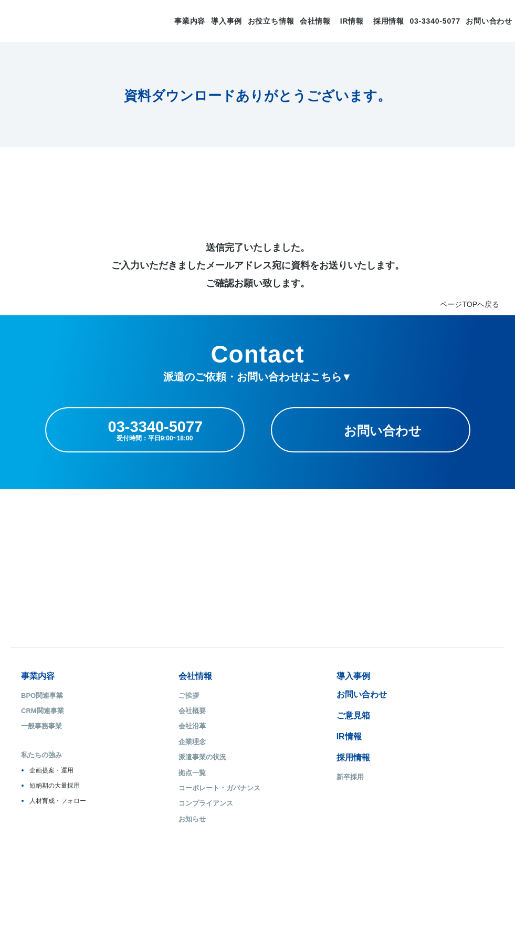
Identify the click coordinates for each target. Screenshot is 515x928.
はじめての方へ (400, 695)
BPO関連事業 (42, 695)
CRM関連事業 (42, 711)
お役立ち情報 (271, 21)
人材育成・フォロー (57, 801)
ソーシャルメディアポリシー (293, 873)
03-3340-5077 (434, 21)
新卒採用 (271, 777)
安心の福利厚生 (400, 726)
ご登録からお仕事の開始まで (420, 711)
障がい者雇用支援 (403, 757)
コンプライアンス (166, 803)
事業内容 (189, 21)
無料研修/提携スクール (411, 742)
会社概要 (152, 711)
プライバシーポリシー (103, 873)
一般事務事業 (41, 726)
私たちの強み (41, 755)
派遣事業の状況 (163, 757)
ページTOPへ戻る (469, 304)
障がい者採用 (278, 807)
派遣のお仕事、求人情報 (422, 676)
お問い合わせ (489, 21)
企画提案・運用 (51, 770)
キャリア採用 (278, 792)
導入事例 (226, 21)
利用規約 (360, 873)
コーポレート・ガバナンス (180, 788)
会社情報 (315, 21)
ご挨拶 (149, 695)
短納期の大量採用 (54, 785)
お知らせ (152, 819)
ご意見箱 (274, 715)
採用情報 (388, 21)
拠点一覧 (152, 773)
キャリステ (397, 782)
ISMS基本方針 (168, 873)
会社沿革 (152, 726)
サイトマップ (40, 873)
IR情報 (352, 21)
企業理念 (152, 742)
